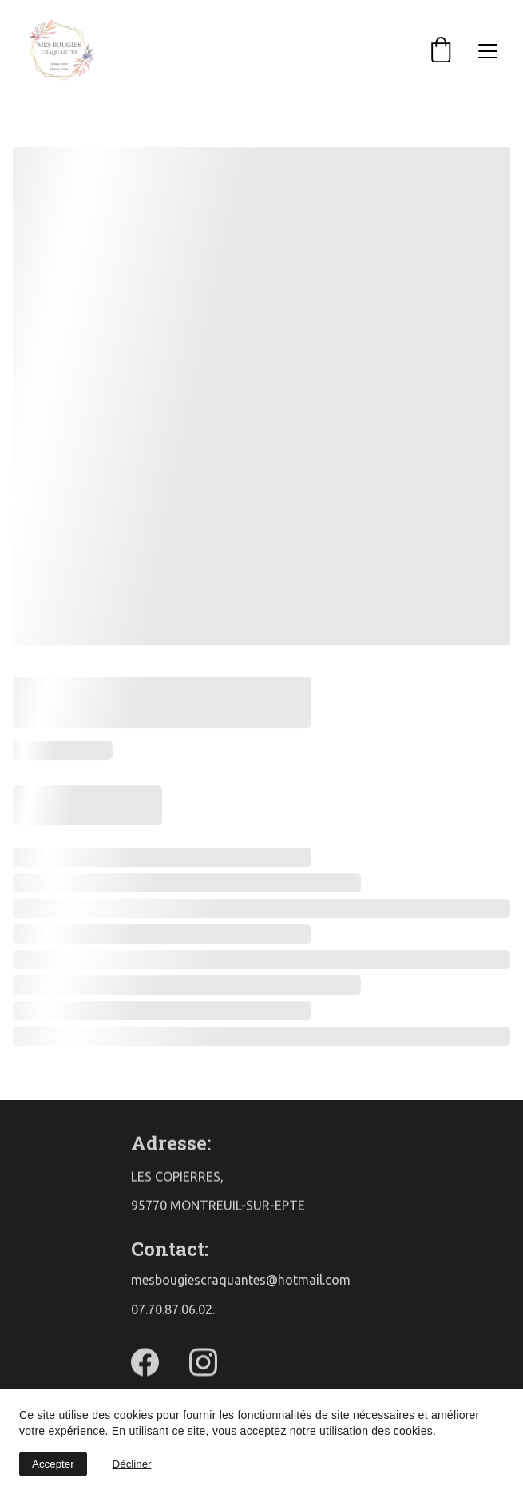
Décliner (132, 1464)
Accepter (53, 1464)
